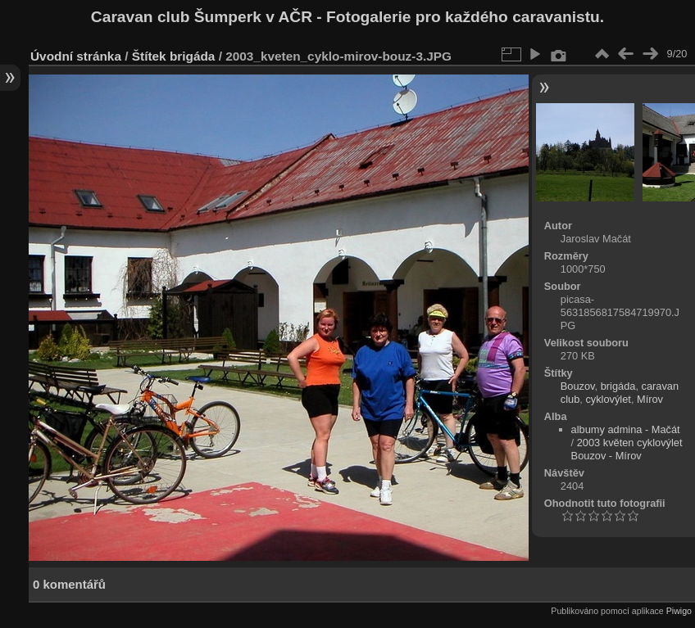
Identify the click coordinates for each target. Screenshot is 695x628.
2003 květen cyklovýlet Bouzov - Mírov (627, 449)
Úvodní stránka (75, 56)
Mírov (650, 399)
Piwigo (679, 611)
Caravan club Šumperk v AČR (201, 16)
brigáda (192, 56)
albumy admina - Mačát (625, 429)
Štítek (149, 56)
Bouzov (578, 386)
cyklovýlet (607, 399)
